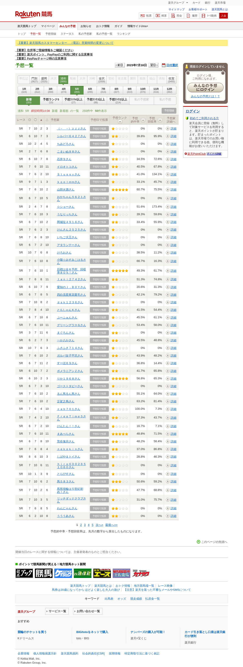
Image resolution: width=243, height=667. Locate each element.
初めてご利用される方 (204, 118)
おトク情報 (103, 26)
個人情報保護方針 (45, 653)
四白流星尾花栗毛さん (71, 294)
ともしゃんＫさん (68, 310)
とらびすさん (65, 474)
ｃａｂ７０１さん (68, 409)
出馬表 (109, 598)
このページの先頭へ (214, 542)
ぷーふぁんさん (67, 317)
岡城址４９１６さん (70, 222)
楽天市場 (220, 2)
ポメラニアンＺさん (70, 371)
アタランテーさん (68, 245)
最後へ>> (111, 525)
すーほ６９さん (67, 363)
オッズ (121, 598)
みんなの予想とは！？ (205, 96)
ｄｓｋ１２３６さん (70, 302)
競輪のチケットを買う (32, 632)
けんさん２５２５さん (71, 229)
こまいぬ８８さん (68, 151)
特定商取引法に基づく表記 (142, 653)
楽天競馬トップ (26, 26)
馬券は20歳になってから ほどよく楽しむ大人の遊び (86, 589)
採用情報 (114, 653)
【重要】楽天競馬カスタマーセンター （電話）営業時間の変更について (66, 43)
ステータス (67, 33)
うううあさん (65, 516)
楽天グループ (176, 2)
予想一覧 (35, 33)
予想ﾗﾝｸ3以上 (96, 101)
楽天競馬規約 (69, 653)
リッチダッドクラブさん (71, 500)
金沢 (101, 80)
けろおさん (64, 252)
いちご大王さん (67, 237)
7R (103, 90)
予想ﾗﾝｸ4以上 (73, 101)
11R (156, 90)
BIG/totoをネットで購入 (92, 632)
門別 (34, 80)
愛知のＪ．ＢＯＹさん (71, 287)
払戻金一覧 (152, 598)
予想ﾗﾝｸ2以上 (118, 101)
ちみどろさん (65, 144)
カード (196, 2)
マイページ (48, 26)
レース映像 (165, 585)
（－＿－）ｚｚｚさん (71, 128)
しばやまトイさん (68, 456)
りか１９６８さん (68, 378)
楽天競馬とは (220, 9)
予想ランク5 (51, 101)
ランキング (123, 33)
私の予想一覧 (104, 33)
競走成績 (136, 598)
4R (64, 90)
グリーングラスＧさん (71, 325)
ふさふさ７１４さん (70, 348)
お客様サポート (198, 9)
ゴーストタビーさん (70, 386)
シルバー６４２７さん (71, 136)
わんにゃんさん (67, 508)
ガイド (118, 26)
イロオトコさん (67, 166)
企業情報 (23, 653)
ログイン (193, 111)
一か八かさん (65, 340)
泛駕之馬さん (65, 401)
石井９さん (64, 159)
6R (90, 90)
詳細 (173, 128)
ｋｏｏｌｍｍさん (68, 182)
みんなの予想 (67, 26)
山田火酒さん (65, 189)
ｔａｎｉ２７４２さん (71, 279)
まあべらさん (65, 433)
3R (50, 90)
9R (130, 90)
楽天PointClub (196, 153)
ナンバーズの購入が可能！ (148, 632)
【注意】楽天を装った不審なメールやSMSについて (157, 589)
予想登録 (50, 33)
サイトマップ (177, 9)
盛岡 (44, 80)
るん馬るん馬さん (68, 393)
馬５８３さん (65, 481)
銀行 (207, 2)
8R (116, 90)
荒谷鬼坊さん (65, 441)
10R (143, 90)
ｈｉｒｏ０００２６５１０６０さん (71, 465)
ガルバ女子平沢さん (70, 355)
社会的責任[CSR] (93, 653)
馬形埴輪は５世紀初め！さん (70, 490)
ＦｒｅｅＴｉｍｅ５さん (71, 418)
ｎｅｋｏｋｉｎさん (70, 449)
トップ (22, 33)
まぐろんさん (65, 332)
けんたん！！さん (68, 426)
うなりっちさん (67, 214)
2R (37, 90)
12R (169, 90)
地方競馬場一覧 (144, 585)
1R (24, 90)
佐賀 (171, 80)
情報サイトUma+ (137, 26)
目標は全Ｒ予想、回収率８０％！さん (71, 271)
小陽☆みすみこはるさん (71, 261)
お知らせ (85, 26)
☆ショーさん (65, 206)
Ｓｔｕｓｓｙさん (68, 174)
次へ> (99, 525)
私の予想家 (85, 33)
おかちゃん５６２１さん (71, 198)
